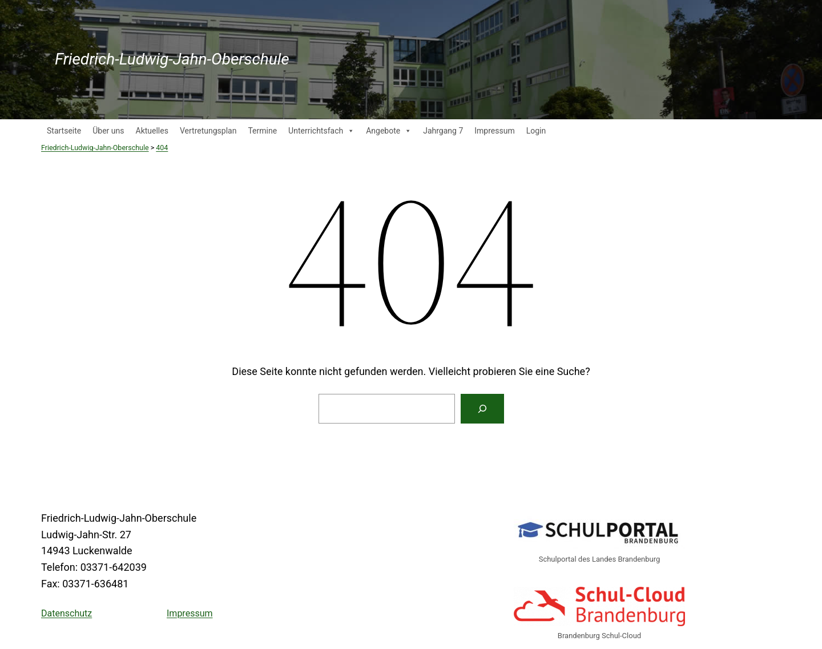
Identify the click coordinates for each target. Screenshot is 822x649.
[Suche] (482, 409)
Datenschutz (66, 613)
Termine (262, 130)
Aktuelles (152, 130)
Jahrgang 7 (443, 130)
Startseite (64, 130)
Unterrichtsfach (321, 130)
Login (536, 130)
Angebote (389, 130)
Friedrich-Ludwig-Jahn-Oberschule (172, 59)
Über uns (108, 130)
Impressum (494, 130)
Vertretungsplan (208, 130)
